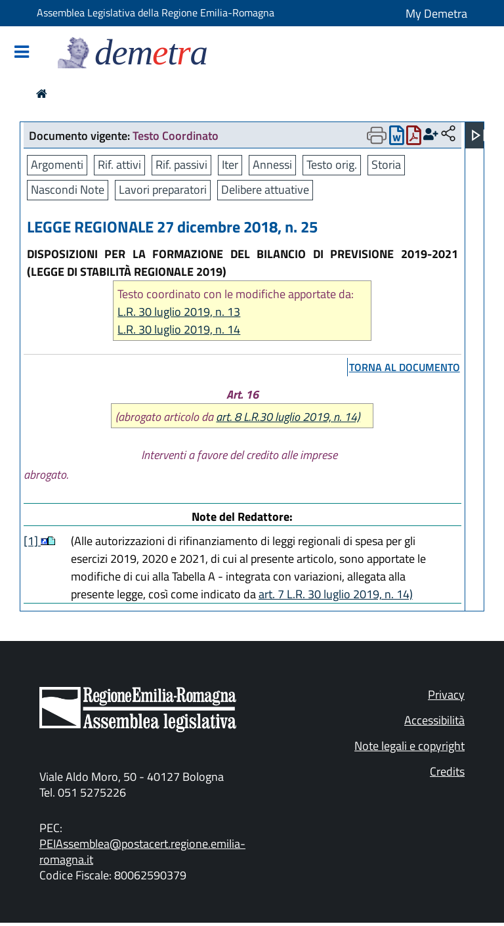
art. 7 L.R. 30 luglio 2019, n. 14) (336, 594)
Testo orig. (331, 164)
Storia (386, 164)
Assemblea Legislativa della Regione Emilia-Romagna (155, 12)
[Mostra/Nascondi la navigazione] (21, 52)
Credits (447, 771)
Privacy (446, 694)
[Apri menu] (478, 135)
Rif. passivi (181, 164)
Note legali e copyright (409, 746)
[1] (32, 541)
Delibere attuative (265, 189)
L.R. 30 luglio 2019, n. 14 (178, 329)
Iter (230, 164)
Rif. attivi (119, 164)
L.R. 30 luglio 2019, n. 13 (178, 311)
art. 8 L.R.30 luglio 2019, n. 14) (288, 417)
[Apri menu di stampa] (377, 135)
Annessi (272, 164)
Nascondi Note (67, 189)
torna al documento (404, 367)
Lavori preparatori (163, 189)
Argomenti (57, 164)
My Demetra (436, 13)
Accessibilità (434, 720)
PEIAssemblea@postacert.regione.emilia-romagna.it (142, 851)
